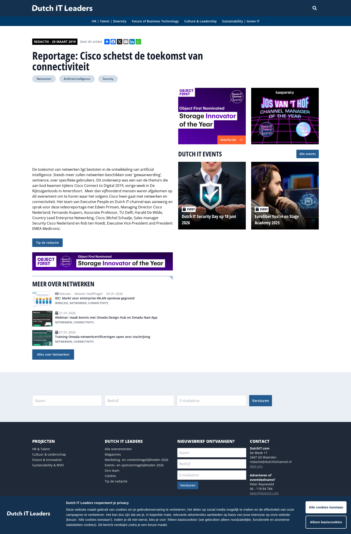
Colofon (110, 476)
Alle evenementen (118, 449)
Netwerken (44, 79)
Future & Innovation (47, 460)
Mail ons (256, 466)
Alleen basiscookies (326, 522)
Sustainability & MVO (48, 465)
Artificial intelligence (77, 79)
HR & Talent (41, 449)
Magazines (113, 454)
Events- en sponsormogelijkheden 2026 (134, 465)
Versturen (260, 400)
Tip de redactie (47, 242)
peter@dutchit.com (264, 493)
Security (108, 79)
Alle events (307, 154)
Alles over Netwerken (53, 354)
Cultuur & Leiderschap (49, 454)
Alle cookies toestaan (326, 507)
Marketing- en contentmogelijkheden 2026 (136, 460)
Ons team (112, 470)
